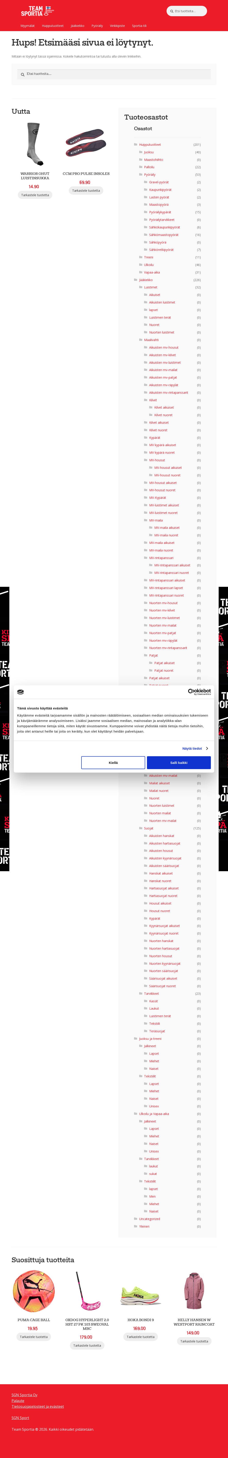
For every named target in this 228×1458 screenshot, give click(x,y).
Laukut (154, 1008)
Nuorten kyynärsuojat (165, 963)
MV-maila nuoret (166, 535)
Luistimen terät (160, 317)
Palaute (18, 1400)
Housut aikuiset (160, 903)
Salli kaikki (178, 762)
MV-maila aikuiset (167, 527)
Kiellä (113, 762)
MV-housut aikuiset (168, 467)
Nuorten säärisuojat (163, 971)
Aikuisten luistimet (162, 302)
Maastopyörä (159, 204)
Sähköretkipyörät (161, 250)
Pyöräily (97, 26)
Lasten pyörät (159, 197)
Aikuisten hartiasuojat (164, 843)
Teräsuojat (157, 1031)
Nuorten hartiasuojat (164, 948)
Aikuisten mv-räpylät (163, 385)
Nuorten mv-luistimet (164, 618)
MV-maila (156, 520)
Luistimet (150, 287)
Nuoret (154, 325)
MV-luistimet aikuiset (164, 505)
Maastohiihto (153, 160)
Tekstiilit (150, 1076)
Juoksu (149, 152)
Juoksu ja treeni (150, 1039)
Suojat (148, 828)
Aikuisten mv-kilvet (162, 355)
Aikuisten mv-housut (164, 347)
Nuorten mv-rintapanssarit (168, 648)
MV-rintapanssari (161, 558)
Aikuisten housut (161, 851)
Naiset (154, 1069)
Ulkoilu (149, 265)
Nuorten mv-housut (163, 603)
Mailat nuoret (159, 791)
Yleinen (144, 1226)
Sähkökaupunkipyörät (164, 227)
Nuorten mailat (160, 813)
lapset (153, 310)
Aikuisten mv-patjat (163, 377)
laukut (153, 1166)
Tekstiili (154, 1023)
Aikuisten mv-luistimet (165, 362)
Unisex (154, 1106)
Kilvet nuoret (163, 415)
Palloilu (149, 167)
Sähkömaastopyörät (164, 235)
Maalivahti (151, 340)
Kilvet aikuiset (164, 407)
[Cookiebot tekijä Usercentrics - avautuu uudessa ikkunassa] (191, 692)
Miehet (154, 1061)
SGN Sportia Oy (24, 1394)
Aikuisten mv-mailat (163, 370)
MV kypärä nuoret (162, 452)
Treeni (148, 257)
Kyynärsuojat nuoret (164, 933)
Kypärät (154, 437)
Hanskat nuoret (160, 881)
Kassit (153, 1001)
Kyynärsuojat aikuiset (164, 926)
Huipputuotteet (53, 26)
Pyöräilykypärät (160, 212)
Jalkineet (150, 1046)
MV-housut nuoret (167, 475)
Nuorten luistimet (161, 332)
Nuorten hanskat (161, 941)
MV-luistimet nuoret (163, 513)
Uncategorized (149, 1219)
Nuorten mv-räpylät (163, 640)
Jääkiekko (77, 26)
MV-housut (157, 460)
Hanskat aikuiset (161, 873)
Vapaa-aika (152, 272)
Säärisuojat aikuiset (163, 978)
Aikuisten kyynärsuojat (165, 858)
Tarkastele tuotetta (35, 195)
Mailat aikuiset (159, 783)
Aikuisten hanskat (161, 836)
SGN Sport (20, 1417)
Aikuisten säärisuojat (164, 866)
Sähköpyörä (157, 242)
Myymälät (27, 26)
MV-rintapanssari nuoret (171, 573)
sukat (153, 1174)
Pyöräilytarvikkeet (162, 220)
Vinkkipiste (117, 26)
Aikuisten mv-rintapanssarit (168, 392)
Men (152, 1196)
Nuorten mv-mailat (163, 625)
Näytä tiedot (192, 748)
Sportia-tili (139, 26)
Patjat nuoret (163, 670)
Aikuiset (154, 295)
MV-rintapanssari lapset (166, 588)
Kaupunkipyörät (160, 190)
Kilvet (153, 400)
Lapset (154, 1053)
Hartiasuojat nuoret (163, 896)
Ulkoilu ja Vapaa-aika (154, 1114)
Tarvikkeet (151, 993)
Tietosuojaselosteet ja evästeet (38, 1406)
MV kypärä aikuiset (162, 445)
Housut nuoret (159, 911)
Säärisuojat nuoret (162, 986)
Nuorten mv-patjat (162, 633)
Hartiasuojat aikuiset (164, 888)
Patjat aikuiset (164, 663)
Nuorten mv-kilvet (162, 610)
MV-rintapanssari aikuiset (172, 565)
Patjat (153, 655)
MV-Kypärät (157, 497)
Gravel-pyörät (159, 182)
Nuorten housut (160, 956)
